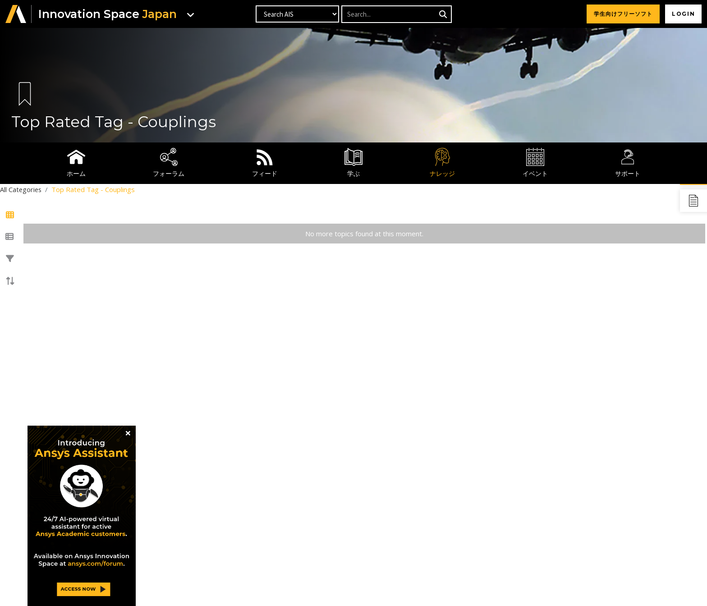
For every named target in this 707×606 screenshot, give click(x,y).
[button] (16, 14)
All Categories (21, 189)
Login (682, 13)
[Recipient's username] (396, 14)
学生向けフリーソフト (621, 13)
